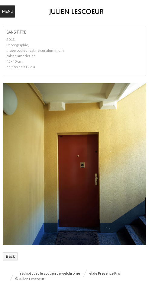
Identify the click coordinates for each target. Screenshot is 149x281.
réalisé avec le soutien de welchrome (50, 273)
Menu (7, 11)
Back (10, 256)
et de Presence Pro (104, 273)
